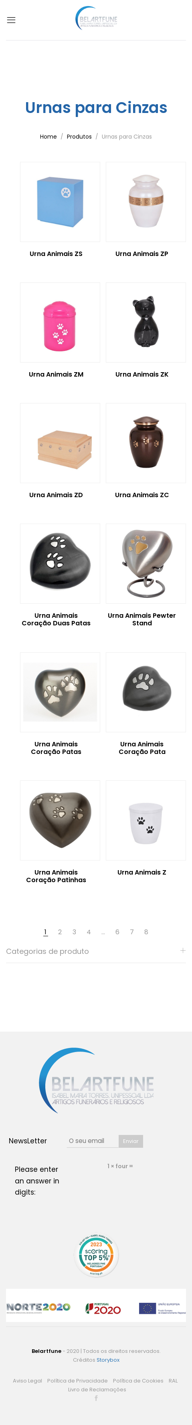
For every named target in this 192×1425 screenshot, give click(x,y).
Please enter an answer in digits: (37, 1181)
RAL (173, 1381)
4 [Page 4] (89, 932)
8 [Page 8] (146, 932)
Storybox (108, 1360)
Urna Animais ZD (56, 495)
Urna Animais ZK (142, 374)
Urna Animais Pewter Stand (142, 619)
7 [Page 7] (132, 932)
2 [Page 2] (60, 932)
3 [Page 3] (74, 932)
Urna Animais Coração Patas (56, 748)
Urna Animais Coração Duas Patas (56, 619)
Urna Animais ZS (56, 253)
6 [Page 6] (117, 932)
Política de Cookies (138, 1381)
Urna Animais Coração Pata (142, 748)
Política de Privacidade (77, 1381)
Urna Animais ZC (142, 495)
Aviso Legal (27, 1381)
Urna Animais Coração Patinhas (56, 876)
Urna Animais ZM (56, 374)
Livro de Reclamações (97, 1389)
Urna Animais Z (141, 872)
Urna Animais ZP (141, 253)
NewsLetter (28, 1141)
